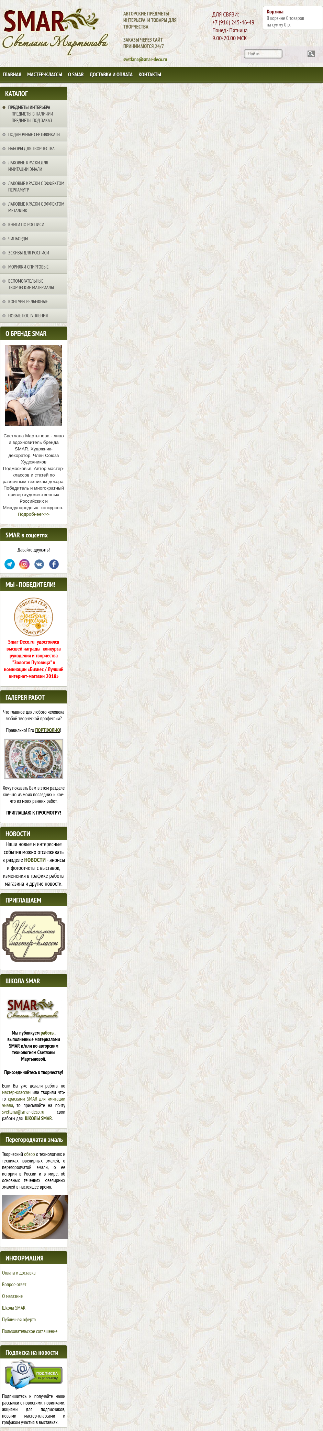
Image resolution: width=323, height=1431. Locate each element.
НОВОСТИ (35, 860)
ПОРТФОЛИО (47, 730)
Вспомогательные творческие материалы (31, 284)
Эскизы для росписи (28, 253)
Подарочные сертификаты (34, 134)
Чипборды (18, 239)
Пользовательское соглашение (29, 1331)
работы (47, 1032)
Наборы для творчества (31, 148)
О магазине (12, 1296)
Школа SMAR (13, 1307)
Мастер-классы (44, 74)
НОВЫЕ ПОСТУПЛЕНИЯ (28, 316)
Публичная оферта (19, 1319)
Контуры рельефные (28, 301)
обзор (29, 1154)
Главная (12, 74)
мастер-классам (16, 1092)
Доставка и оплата (111, 74)
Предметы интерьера (29, 107)
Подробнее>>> (33, 514)
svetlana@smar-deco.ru (23, 1111)
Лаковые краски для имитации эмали (28, 166)
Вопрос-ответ (14, 1284)
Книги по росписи (26, 224)
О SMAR (76, 74)
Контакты (149, 74)
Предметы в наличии (32, 114)
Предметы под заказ (32, 120)
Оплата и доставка (18, 1272)
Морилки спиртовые (28, 267)
